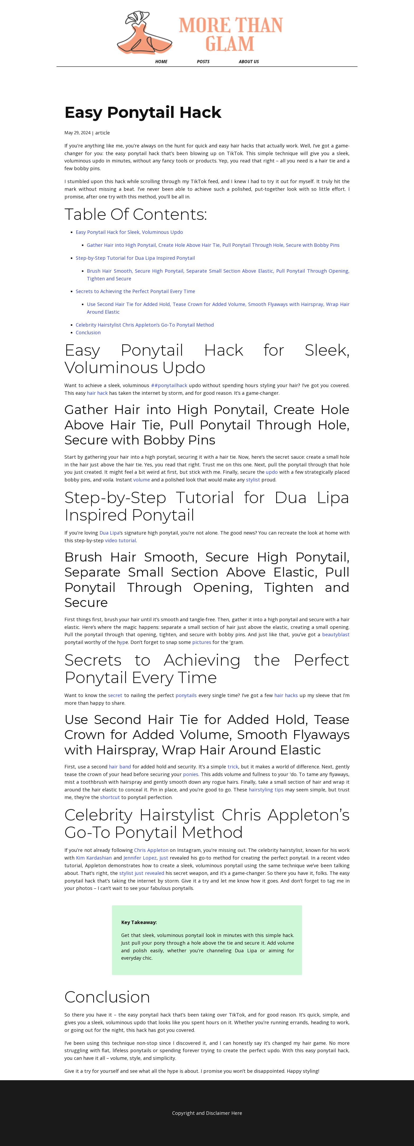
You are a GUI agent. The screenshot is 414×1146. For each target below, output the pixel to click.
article (102, 132)
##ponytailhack (169, 385)
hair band (120, 766)
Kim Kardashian (94, 858)
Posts (203, 61)
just (163, 858)
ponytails (186, 695)
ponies (190, 774)
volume (141, 479)
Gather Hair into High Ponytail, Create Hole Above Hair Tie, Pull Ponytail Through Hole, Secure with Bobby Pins (213, 245)
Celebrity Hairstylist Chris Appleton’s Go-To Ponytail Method (145, 325)
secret (115, 695)
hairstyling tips (266, 789)
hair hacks (286, 695)
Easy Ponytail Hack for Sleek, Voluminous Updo (129, 232)
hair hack (97, 393)
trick (233, 766)
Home (161, 61)
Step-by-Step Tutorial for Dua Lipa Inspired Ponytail (135, 258)
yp (122, 642)
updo (272, 472)
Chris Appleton (151, 850)
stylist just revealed (141, 873)
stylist (253, 479)
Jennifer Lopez (140, 858)
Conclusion (88, 332)
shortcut (110, 797)
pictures (201, 642)
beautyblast (336, 634)
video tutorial (120, 540)
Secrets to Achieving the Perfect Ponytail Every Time (135, 291)
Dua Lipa (110, 533)
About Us (249, 61)
